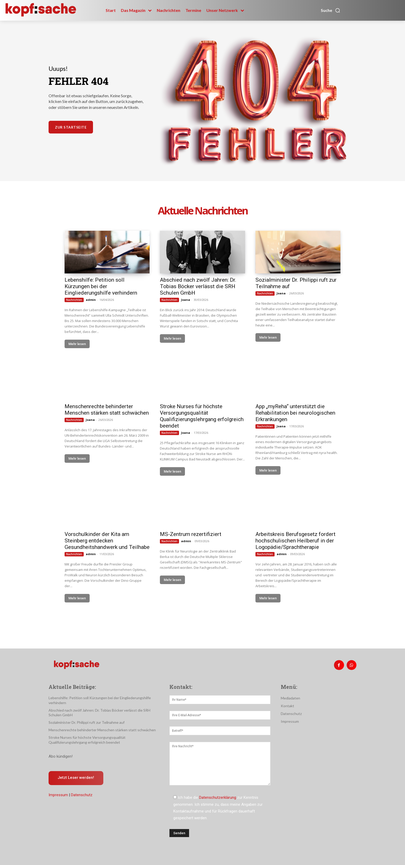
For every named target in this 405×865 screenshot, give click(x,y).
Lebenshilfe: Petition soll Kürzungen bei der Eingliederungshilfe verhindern (101, 286)
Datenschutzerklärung (217, 797)
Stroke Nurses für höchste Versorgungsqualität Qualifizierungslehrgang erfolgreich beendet (202, 416)
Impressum (58, 795)
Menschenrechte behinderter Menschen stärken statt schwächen (107, 409)
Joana (185, 300)
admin (91, 300)
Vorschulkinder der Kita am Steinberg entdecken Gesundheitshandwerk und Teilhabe (107, 540)
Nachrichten (74, 300)
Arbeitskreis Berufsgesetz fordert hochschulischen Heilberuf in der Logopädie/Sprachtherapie (295, 540)
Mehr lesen (77, 344)
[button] (330, 10)
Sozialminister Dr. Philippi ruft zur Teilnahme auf (86, 722)
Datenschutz (81, 795)
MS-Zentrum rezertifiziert (190, 534)
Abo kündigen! (61, 756)
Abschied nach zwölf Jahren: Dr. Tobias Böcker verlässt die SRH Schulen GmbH (198, 286)
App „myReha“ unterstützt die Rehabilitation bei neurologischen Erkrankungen (295, 412)
